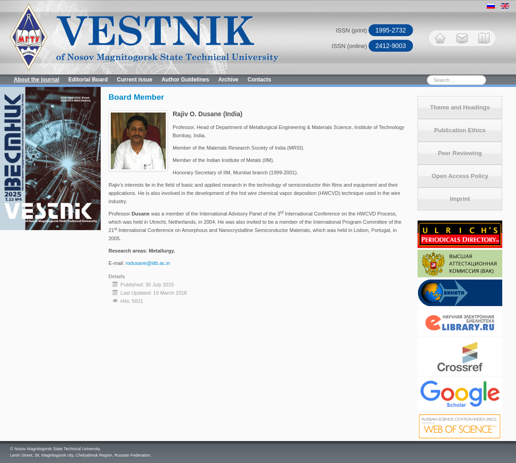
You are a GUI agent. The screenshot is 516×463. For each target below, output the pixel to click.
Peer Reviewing (460, 153)
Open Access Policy (460, 175)
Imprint (460, 198)
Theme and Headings (460, 107)
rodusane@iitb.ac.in (147, 263)
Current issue (134, 79)
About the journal (36, 79)
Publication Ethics (460, 130)
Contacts (259, 79)
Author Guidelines (185, 79)
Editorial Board (88, 79)
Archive (228, 79)
